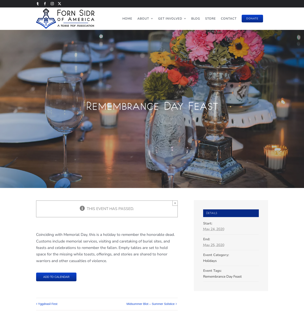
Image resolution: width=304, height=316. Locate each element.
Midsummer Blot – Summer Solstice (150, 304)
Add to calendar (56, 277)
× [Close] (175, 203)
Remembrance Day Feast (222, 276)
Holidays (210, 260)
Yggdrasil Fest (47, 304)
